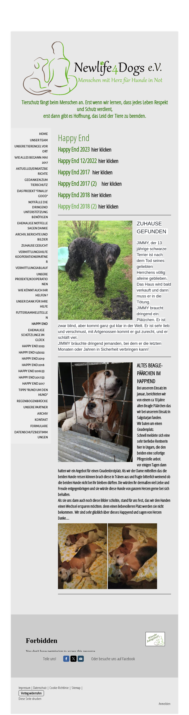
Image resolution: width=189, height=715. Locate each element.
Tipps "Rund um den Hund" (33, 394)
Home (43, 135)
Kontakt (41, 421)
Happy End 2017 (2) (31, 379)
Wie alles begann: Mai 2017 (31, 161)
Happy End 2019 (33, 360)
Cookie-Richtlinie (59, 689)
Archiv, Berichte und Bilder (31, 238)
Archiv (42, 415)
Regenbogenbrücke (32, 402)
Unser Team (39, 141)
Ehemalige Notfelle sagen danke (32, 227)
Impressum (24, 689)
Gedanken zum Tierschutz (36, 184)
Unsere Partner (35, 408)
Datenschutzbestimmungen (31, 436)
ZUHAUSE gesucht (34, 247)
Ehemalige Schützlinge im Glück (32, 336)
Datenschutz (40, 689)
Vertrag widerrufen (31, 694)
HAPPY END (40, 325)
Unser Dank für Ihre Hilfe (32, 305)
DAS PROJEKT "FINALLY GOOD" (32, 195)
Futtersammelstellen (32, 316)
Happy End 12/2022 (31, 354)
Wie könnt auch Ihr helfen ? (33, 294)
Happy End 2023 (33, 347)
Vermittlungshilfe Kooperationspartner (31, 258)
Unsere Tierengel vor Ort (31, 150)
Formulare (39, 427)
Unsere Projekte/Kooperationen (31, 280)
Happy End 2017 (33, 385)
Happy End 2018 (33, 366)
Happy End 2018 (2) (31, 372)
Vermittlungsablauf (32, 269)
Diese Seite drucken (30, 699)
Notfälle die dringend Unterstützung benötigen (36, 211)
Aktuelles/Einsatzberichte (32, 172)
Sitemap (76, 689)
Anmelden (164, 705)
